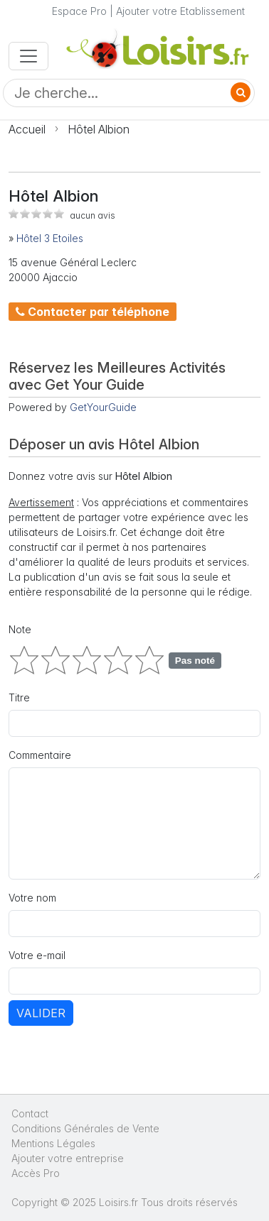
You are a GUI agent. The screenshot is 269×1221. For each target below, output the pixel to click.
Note (20, 629)
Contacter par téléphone (92, 312)
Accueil (27, 129)
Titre (19, 697)
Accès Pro (35, 1173)
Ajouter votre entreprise (69, 1158)
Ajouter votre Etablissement (180, 11)
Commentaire (40, 755)
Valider (40, 1013)
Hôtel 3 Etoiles (49, 238)
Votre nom (32, 898)
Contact (29, 1113)
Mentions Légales (53, 1143)
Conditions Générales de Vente (85, 1128)
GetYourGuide (103, 407)
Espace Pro (79, 11)
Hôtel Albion (99, 129)
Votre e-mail (37, 955)
